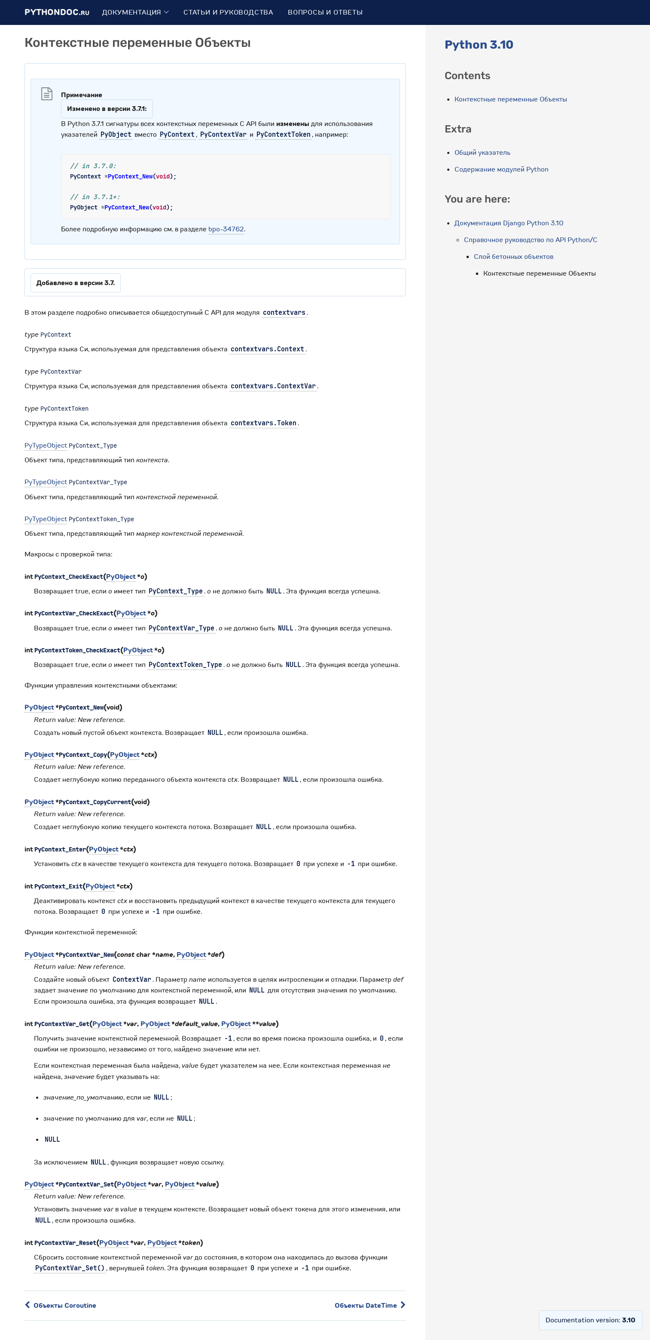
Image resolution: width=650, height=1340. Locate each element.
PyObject (120, 576)
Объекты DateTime (370, 1305)
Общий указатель (482, 152)
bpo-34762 (226, 229)
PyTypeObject (45, 445)
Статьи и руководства (228, 12)
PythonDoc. (56, 12)
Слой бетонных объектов (513, 256)
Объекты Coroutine (60, 1305)
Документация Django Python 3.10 (509, 223)
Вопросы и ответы (325, 12)
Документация (135, 12)
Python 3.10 (479, 45)
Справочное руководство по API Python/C (531, 240)
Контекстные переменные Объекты (511, 99)
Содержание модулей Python (502, 169)
